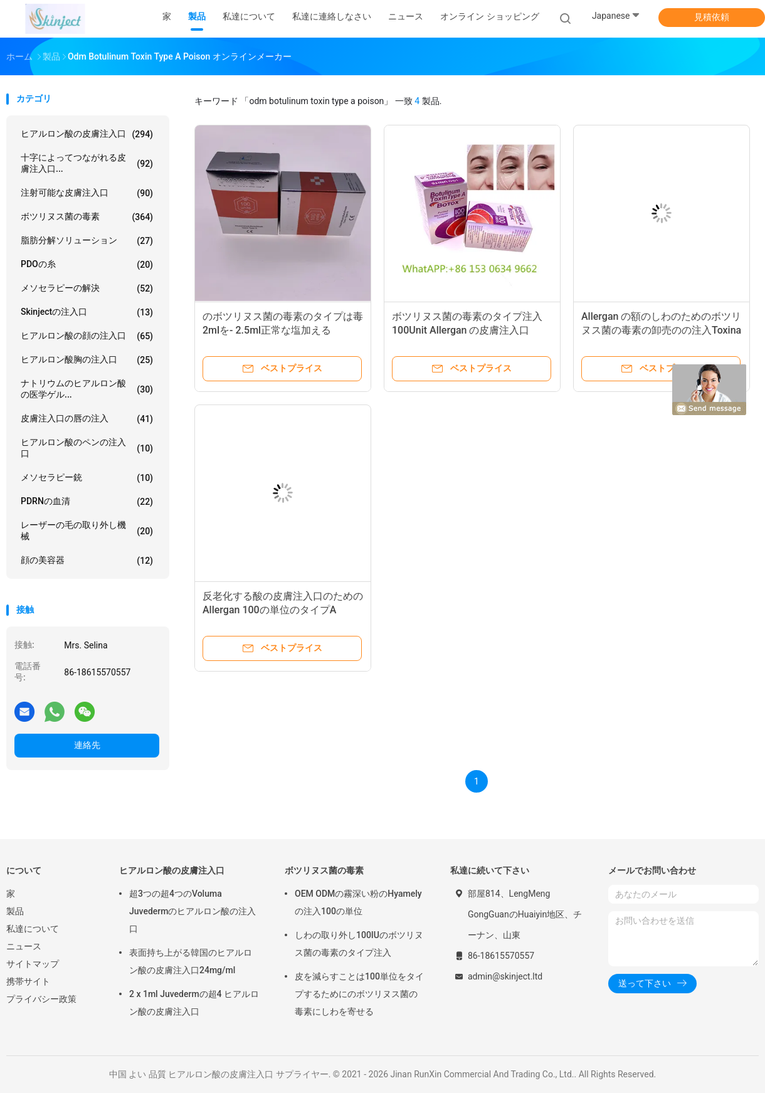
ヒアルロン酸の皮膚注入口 (87, 134)
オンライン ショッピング (489, 16)
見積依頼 (711, 17)
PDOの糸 (87, 264)
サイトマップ (32, 964)
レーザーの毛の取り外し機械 (87, 530)
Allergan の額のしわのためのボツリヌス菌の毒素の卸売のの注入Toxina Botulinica (661, 330)
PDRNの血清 (87, 501)
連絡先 (87, 745)
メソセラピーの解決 (87, 288)
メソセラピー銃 (87, 478)
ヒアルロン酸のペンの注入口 (87, 447)
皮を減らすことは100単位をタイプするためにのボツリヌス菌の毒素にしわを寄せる (359, 993)
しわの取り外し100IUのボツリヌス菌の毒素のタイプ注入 (359, 944)
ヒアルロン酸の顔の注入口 (87, 336)
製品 (15, 911)
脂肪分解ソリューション (87, 241)
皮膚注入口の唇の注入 (87, 419)
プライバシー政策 (41, 999)
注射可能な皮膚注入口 (87, 193)
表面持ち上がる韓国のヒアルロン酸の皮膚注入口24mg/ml (190, 961)
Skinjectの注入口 (87, 312)
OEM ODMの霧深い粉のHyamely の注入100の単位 (358, 902)
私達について (32, 929)
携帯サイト (28, 981)
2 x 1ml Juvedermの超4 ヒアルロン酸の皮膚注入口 (194, 1002)
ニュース (23, 946)
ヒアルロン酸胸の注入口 (87, 360)
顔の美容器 (87, 560)
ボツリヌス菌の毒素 (87, 217)
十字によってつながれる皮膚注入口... (87, 163)
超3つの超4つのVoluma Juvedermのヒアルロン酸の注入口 (192, 911)
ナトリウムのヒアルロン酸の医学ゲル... (87, 388)
